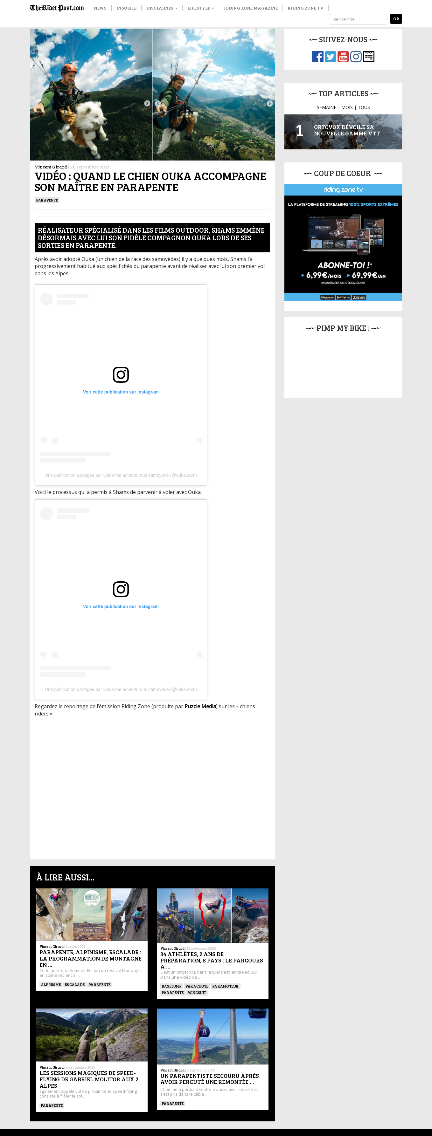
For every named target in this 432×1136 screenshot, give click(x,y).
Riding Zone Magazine (251, 8)
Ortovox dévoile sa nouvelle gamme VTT (347, 130)
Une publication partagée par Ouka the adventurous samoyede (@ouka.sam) (121, 475)
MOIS (347, 107)
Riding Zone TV (306, 8)
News (100, 8)
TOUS (364, 107)
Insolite (126, 8)
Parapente (47, 199)
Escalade (75, 984)
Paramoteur (226, 986)
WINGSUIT (197, 992)
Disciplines (162, 8)
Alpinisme (51, 984)
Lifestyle (200, 8)
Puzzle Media (200, 706)
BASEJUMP (172, 986)
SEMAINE (326, 107)
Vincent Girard (51, 167)
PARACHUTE (197, 986)
